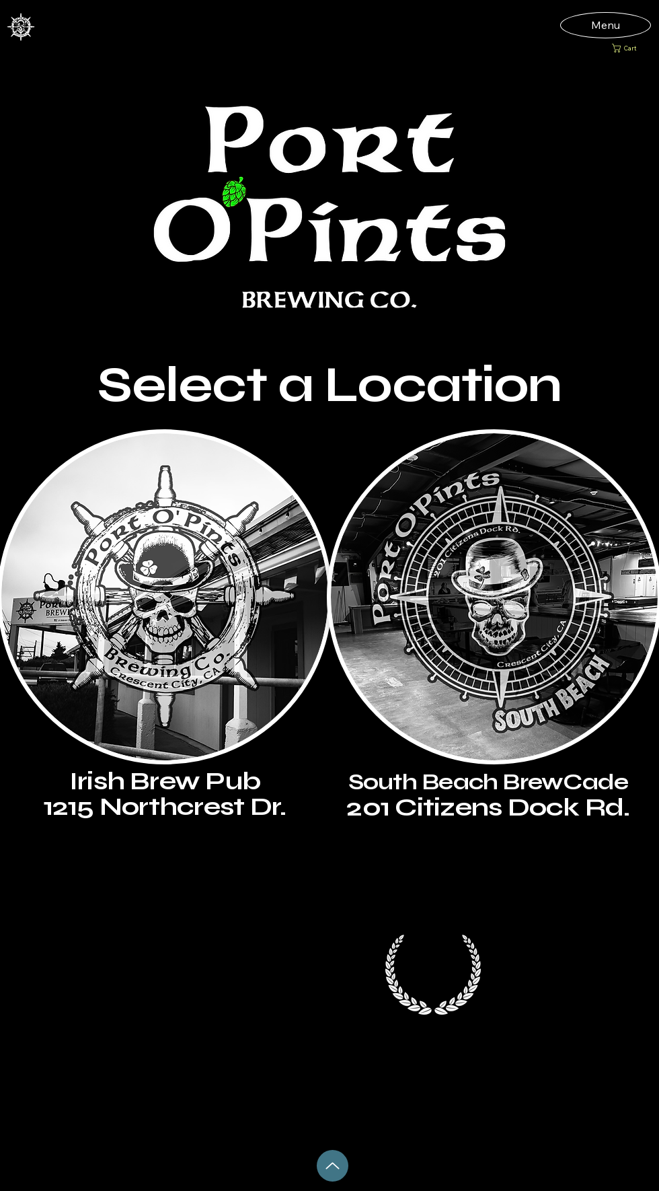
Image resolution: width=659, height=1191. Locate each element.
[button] (630, 48)
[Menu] (606, 24)
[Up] (332, 1166)
